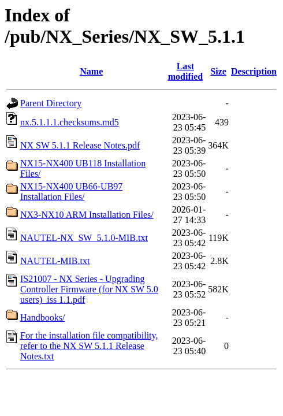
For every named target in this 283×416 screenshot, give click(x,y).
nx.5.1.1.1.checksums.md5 (69, 122)
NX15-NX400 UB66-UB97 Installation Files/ (71, 191)
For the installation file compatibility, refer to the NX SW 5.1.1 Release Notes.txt (89, 345)
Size (218, 71)
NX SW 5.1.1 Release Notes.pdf (80, 145)
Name (91, 71)
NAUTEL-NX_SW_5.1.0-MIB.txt (84, 238)
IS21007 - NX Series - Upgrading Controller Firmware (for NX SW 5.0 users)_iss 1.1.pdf (89, 289)
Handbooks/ (42, 317)
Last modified (185, 71)
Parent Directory (50, 103)
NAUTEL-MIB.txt (55, 261)
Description (254, 71)
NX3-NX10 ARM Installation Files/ (87, 215)
